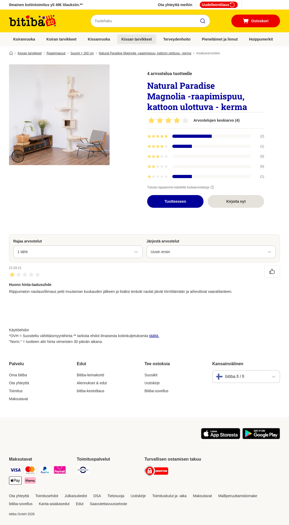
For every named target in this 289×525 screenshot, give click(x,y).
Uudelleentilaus (219, 5)
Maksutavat (18, 399)
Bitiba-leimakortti (90, 375)
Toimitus (15, 391)
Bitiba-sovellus (156, 391)
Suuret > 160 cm (82, 53)
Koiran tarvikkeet (61, 39)
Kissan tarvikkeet (136, 39)
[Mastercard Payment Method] (30, 471)
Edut (80, 504)
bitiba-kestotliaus (90, 391)
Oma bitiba (18, 375)
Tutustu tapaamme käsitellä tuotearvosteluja (181, 187)
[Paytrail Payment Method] (59, 471)
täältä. (154, 336)
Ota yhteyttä (19, 383)
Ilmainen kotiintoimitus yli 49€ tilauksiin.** (46, 5)
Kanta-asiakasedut (54, 504)
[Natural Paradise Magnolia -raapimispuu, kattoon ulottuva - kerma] (59, 114)
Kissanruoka (99, 39)
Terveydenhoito (177, 39)
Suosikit (150, 375)
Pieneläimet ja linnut (220, 39)
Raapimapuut (56, 53)
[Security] (156, 472)
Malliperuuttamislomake (237, 496)
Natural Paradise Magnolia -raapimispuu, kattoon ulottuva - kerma (145, 53)
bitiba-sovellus (21, 504)
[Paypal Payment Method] (45, 471)
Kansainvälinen (227, 363)
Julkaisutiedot (76, 496)
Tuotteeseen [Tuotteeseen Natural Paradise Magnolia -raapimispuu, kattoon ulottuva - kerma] (175, 201)
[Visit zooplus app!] (220, 438)
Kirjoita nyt (236, 201)
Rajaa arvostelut (27, 241)
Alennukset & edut (92, 383)
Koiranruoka (24, 39)
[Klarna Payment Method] (30, 481)
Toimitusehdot (46, 496)
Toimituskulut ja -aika (169, 496)
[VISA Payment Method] (15, 471)
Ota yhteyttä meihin (175, 5)
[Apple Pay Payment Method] (15, 481)
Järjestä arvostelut (163, 241)
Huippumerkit (261, 39)
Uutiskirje (152, 383)
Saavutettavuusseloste (108, 504)
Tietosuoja (115, 496)
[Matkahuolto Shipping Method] (83, 471)
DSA (97, 496)
